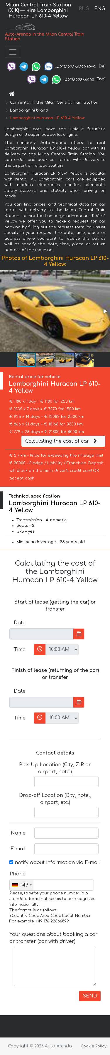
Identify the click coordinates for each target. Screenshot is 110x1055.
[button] (104, 311)
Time (20, 649)
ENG (99, 8)
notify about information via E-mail (54, 862)
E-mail (18, 848)
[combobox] (21, 885)
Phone (18, 874)
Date (20, 622)
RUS (84, 8)
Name (18, 833)
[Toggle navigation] (13, 52)
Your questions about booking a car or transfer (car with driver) (53, 938)
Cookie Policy (93, 1046)
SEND (90, 996)
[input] (41, 633)
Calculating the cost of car (62, 441)
